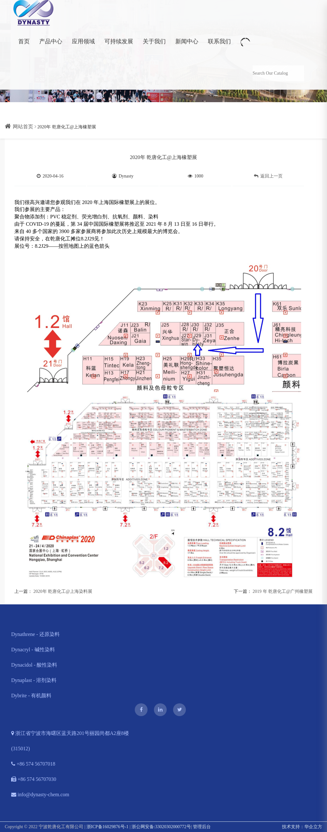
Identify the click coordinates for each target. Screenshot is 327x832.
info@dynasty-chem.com (40, 794)
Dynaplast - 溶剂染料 (34, 680)
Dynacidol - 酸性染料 (34, 665)
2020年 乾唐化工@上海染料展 (63, 591)
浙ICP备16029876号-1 (107, 826)
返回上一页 (268, 176)
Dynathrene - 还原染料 (35, 634)
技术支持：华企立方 (302, 826)
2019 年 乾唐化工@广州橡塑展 (283, 591)
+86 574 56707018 (33, 764)
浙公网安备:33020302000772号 (161, 826)
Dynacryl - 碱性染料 (33, 649)
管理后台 (202, 826)
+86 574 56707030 (33, 779)
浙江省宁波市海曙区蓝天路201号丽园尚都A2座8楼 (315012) (70, 740)
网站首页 (19, 126)
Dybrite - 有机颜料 (31, 695)
